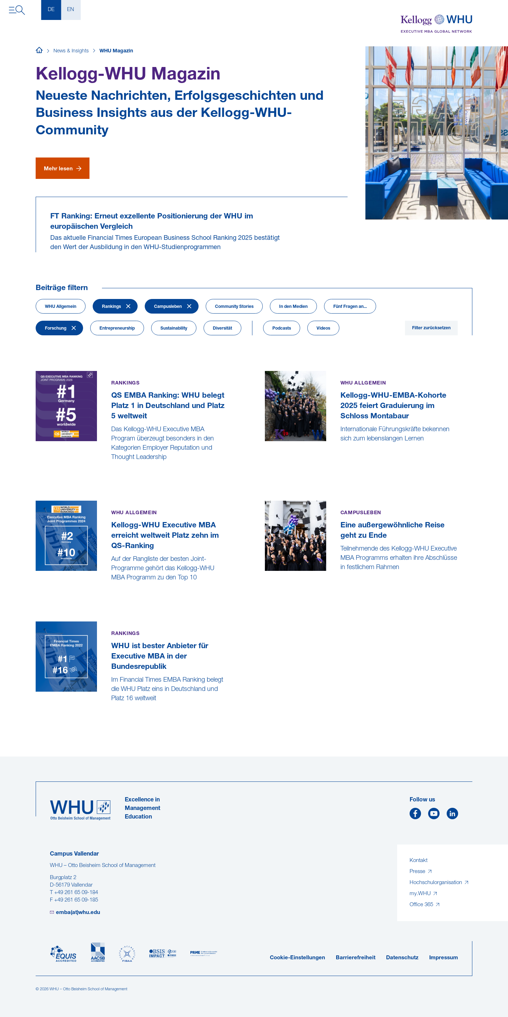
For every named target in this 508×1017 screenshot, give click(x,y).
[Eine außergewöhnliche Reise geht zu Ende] (266, 585)
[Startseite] (39, 51)
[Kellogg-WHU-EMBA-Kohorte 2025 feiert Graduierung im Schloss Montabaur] (266, 456)
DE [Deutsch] (51, 9)
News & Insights (71, 51)
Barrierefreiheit (355, 958)
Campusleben (168, 307)
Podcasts (281, 328)
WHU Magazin (116, 51)
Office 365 (422, 905)
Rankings (111, 307)
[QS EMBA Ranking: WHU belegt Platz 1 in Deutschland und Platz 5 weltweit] (36, 475)
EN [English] (70, 9)
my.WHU (421, 894)
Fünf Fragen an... (350, 307)
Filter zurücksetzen (431, 328)
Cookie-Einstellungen (297, 958)
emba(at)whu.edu (78, 912)
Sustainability (173, 328)
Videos (323, 328)
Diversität (222, 328)
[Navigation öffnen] (17, 10)
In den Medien (293, 307)
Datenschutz (402, 958)
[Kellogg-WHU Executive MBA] (436, 24)
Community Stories (234, 307)
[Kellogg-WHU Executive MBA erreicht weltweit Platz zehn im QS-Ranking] (36, 595)
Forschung (55, 328)
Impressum (443, 958)
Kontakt (418, 860)
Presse (418, 871)
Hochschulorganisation (436, 883)
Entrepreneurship (117, 328)
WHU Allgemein (60, 307)
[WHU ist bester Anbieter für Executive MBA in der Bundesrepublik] (36, 716)
